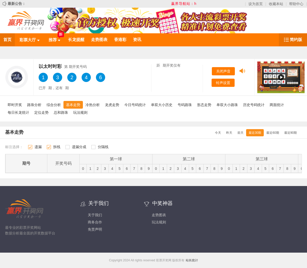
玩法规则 (80, 112)
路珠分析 (34, 105)
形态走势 (204, 105)
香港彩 (120, 39)
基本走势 (73, 105)
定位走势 (41, 112)
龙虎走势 (112, 105)
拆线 (56, 147)
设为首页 (255, 4)
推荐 (54, 40)
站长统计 (192, 260)
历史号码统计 (254, 105)
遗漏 (38, 147)
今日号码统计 (135, 105)
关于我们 (95, 215)
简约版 (296, 39)
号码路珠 (185, 105)
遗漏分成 (79, 147)
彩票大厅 (29, 40)
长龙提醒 (76, 39)
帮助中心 (296, 4)
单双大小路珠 (227, 105)
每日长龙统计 (18, 112)
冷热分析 (92, 105)
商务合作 (95, 222)
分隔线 (103, 147)
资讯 (137, 39)
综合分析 (54, 105)
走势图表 (99, 39)
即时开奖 (15, 105)
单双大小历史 (161, 105)
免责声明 (95, 229)
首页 (7, 39)
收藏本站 (276, 4)
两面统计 (277, 105)
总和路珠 (61, 112)
